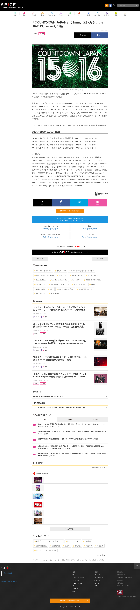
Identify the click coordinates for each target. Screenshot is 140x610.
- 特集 (96, 586)
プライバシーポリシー (123, 586)
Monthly (95, 419)
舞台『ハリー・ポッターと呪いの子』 (48, 541)
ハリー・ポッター (73, 541)
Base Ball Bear (40, 280)
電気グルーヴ (60, 271)
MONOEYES (54, 294)
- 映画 (73, 591)
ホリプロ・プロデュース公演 (45, 550)
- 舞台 (73, 575)
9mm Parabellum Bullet (58, 280)
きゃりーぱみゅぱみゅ (65, 289)
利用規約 (120, 583)
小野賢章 (99, 546)
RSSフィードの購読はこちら (71, 211)
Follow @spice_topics (50, 229)
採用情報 (120, 580)
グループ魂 (61, 275)
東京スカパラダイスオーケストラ (81, 271)
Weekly (70, 419)
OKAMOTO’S (39, 284)
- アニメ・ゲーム (77, 583)
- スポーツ (75, 588)
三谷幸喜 (87, 541)
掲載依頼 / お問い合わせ (124, 577)
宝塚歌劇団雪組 (40, 546)
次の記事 (102, 258)
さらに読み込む (76, 529)
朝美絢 (66, 546)
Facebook (8, 573)
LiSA (50, 289)
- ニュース (97, 575)
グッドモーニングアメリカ (59, 284)
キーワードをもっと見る (98, 555)
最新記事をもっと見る (99, 467)
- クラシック (75, 580)
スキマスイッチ (76, 275)
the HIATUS (75, 280)
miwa (92, 284)
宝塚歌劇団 (55, 546)
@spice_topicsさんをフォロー (11, 581)
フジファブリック (93, 275)
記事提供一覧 (121, 575)
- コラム (96, 583)
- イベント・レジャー (78, 577)
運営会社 (120, 572)
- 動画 (96, 572)
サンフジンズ (39, 294)
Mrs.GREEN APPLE (84, 289)
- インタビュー (98, 577)
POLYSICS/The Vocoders (44, 275)
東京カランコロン (79, 284)
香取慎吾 (77, 546)
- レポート (97, 580)
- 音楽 (73, 572)
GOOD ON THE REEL (92, 280)
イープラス (36, 560)
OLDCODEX (39, 289)
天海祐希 (88, 546)
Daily (44, 419)
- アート (74, 586)
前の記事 (38, 258)
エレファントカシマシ (43, 271)
